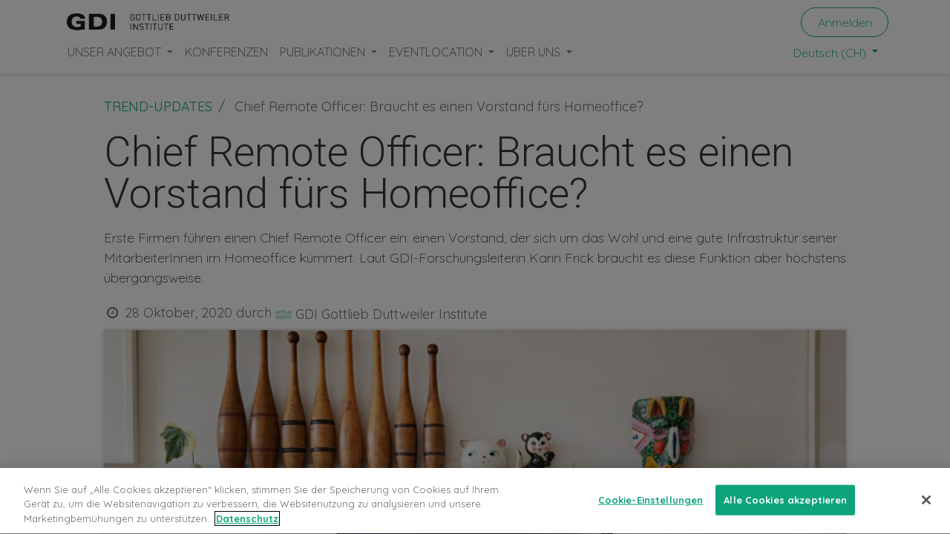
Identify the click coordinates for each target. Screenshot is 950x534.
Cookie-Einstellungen (651, 513)
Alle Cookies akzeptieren (785, 513)
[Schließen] (926, 513)
